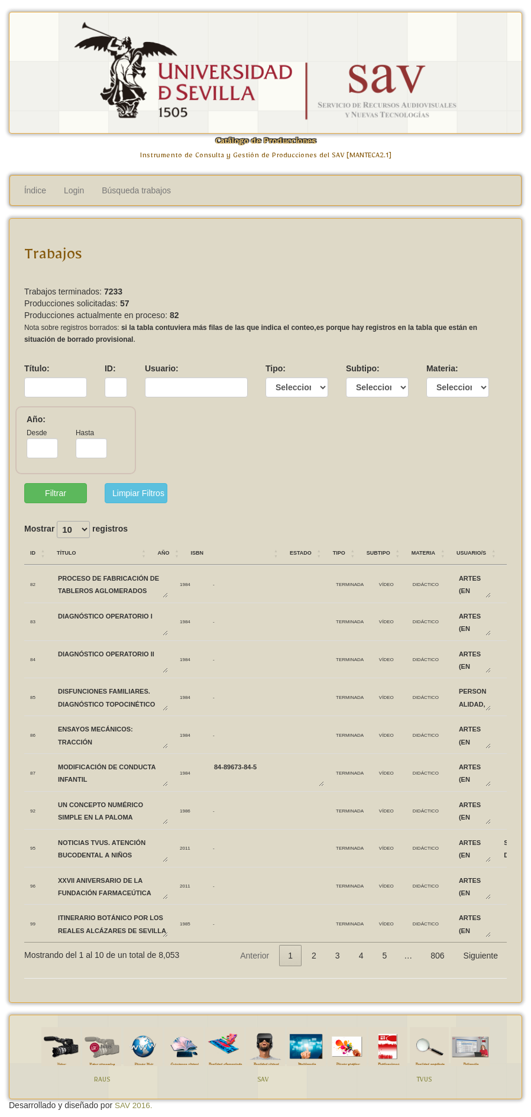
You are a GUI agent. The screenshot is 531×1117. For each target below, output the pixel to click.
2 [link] (314, 955)
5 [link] (384, 955)
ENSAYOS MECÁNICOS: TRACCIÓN (112, 735)
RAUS (102, 1081)
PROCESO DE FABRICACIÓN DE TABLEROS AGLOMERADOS (112, 584)
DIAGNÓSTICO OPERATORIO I (112, 622)
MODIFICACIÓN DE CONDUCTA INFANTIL (112, 772)
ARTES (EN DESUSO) (474, 584)
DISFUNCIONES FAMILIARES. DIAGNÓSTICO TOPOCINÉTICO (112, 697)
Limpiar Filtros (138, 493)
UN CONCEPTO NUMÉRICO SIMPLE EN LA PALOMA (112, 810)
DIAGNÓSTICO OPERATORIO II (112, 660)
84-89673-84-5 (268, 772)
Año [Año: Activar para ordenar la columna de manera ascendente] (163, 552)
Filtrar (55, 493)
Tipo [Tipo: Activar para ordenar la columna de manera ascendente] (339, 552)
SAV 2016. (133, 1105)
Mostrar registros (76, 529)
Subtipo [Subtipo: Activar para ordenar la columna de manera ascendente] (378, 552)
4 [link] (361, 955)
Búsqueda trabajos (136, 190)
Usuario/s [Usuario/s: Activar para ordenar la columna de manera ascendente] (471, 552)
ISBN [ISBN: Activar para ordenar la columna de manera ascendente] (196, 552)
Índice (35, 190)
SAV (263, 1081)
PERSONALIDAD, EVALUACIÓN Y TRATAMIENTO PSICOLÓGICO (474, 697)
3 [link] (337, 955)
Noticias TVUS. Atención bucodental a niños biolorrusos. (112, 848)
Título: (37, 368)
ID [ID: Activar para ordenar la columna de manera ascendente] (32, 552)
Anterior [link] (254, 955)
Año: (36, 419)
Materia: (442, 368)
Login (74, 190)
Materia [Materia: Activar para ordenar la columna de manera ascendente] (423, 552)
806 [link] (437, 955)
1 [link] (290, 955)
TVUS (424, 1081)
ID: (110, 368)
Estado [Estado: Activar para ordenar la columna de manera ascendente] (301, 552)
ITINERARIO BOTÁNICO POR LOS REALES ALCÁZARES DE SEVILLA (112, 923)
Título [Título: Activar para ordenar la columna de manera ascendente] (66, 552)
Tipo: (276, 368)
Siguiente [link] (481, 955)
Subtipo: (363, 368)
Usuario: (162, 368)
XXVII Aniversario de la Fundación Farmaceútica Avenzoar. (112, 886)
